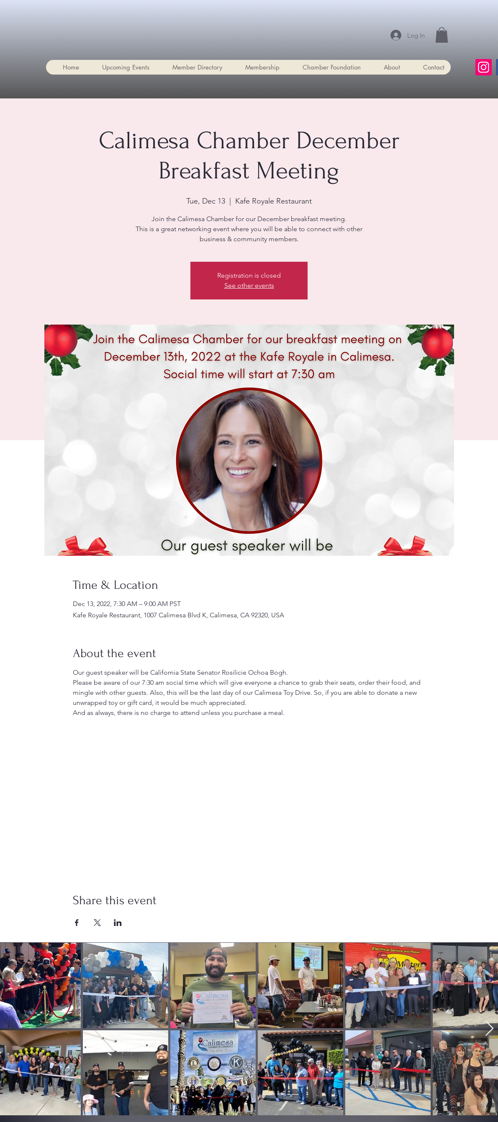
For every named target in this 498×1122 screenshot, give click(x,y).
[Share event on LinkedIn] (118, 922)
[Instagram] (483, 67)
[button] (441, 35)
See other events (249, 285)
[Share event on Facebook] (77, 922)
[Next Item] (489, 1029)
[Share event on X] (97, 922)
